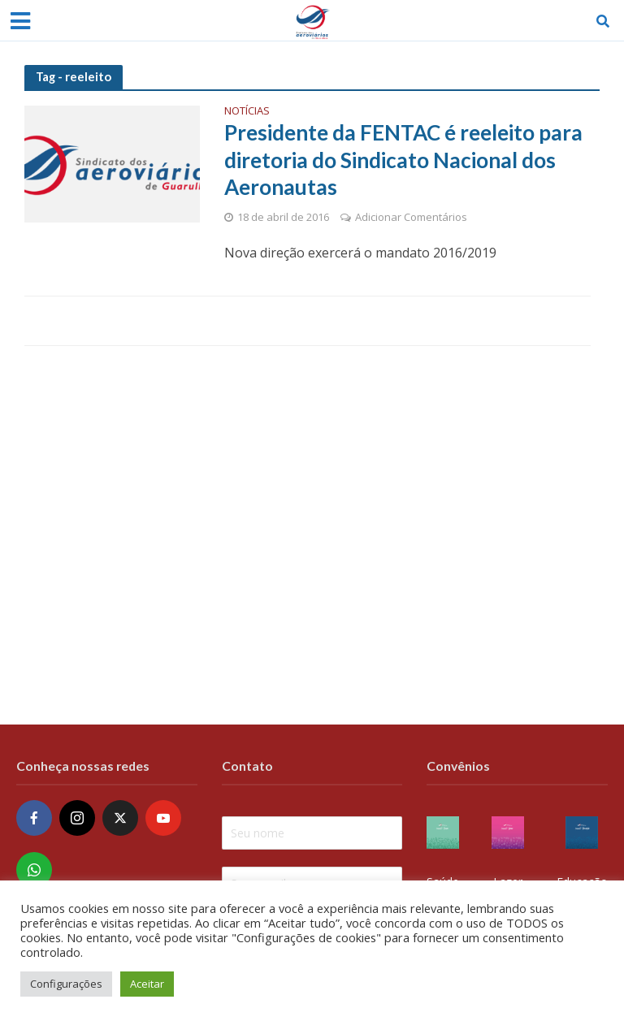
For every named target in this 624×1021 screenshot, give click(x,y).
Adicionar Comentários (411, 217)
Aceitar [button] (147, 983)
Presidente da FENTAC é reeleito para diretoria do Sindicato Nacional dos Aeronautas (403, 159)
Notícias (247, 112)
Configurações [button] (66, 983)
